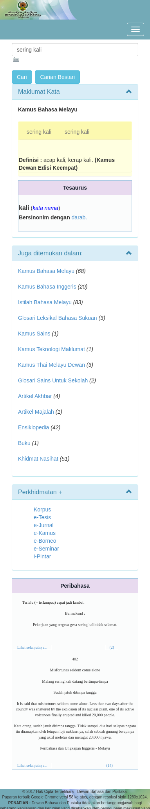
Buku (24, 443)
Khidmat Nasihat (38, 459)
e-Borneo (45, 541)
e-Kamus (45, 533)
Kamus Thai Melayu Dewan (51, 365)
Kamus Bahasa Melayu (47, 271)
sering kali (39, 132)
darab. (79, 217)
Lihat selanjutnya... (32, 647)
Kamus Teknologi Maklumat (51, 349)
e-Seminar (46, 548)
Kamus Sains (34, 333)
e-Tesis (42, 517)
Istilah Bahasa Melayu (45, 302)
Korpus (42, 509)
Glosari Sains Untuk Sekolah (53, 380)
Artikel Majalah (36, 412)
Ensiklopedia (33, 427)
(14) (109, 765)
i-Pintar (42, 556)
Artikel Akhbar (35, 396)
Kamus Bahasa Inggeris (47, 286)
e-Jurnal (44, 525)
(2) (112, 647)
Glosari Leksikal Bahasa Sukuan (57, 318)
